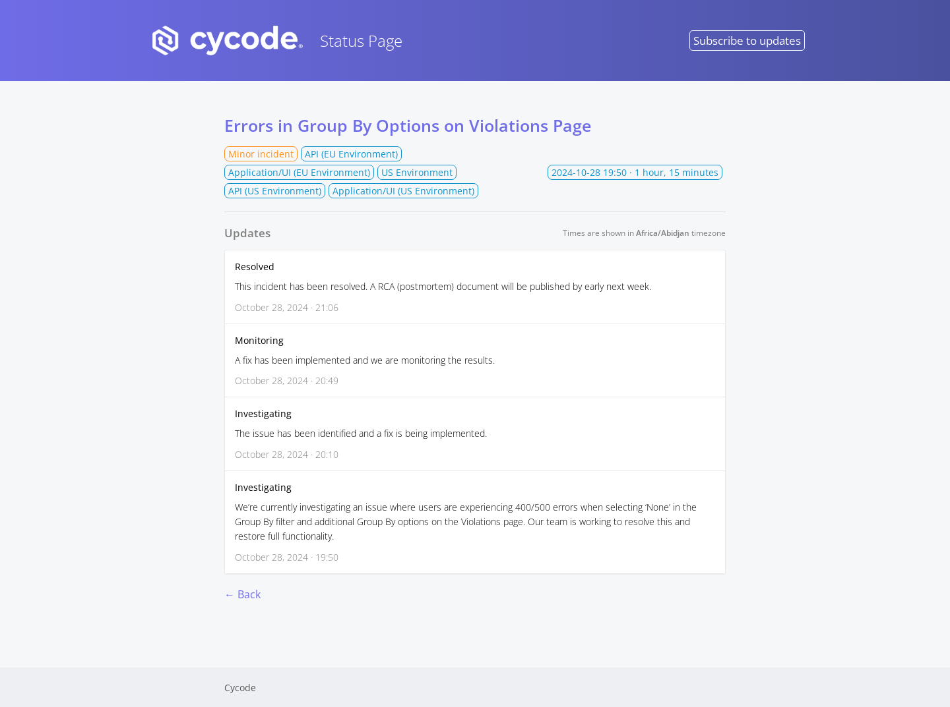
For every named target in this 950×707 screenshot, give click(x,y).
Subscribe (747, 40)
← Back (242, 594)
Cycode (240, 687)
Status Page (273, 40)
